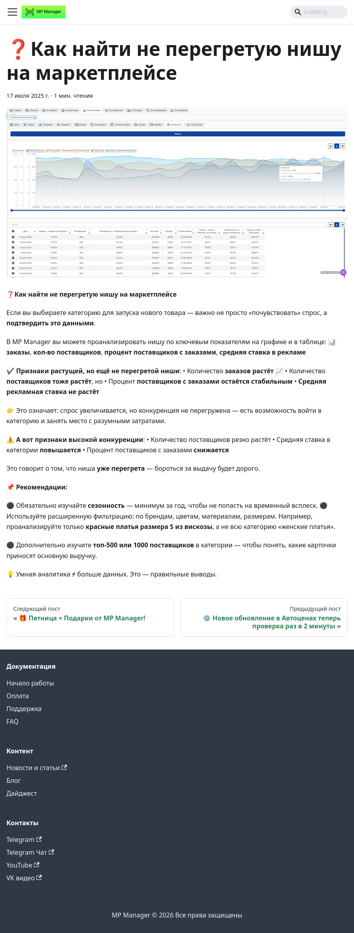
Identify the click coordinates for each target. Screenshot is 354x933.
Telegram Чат (30, 852)
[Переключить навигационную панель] (12, 12)
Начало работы (30, 683)
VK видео (24, 878)
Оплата (17, 695)
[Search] (319, 12)
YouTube (23, 865)
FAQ (12, 721)
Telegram (24, 839)
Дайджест (21, 793)
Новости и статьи (36, 767)
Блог (13, 780)
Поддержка (24, 708)
